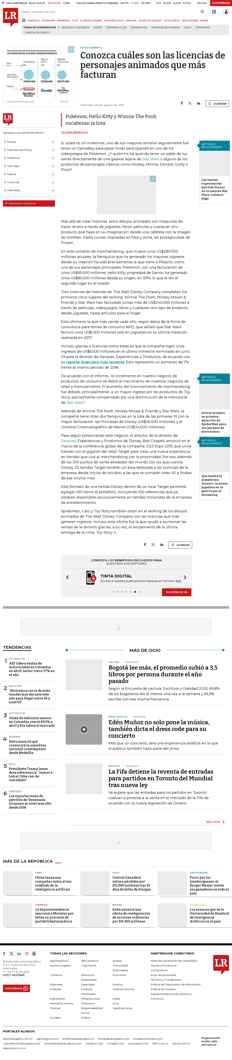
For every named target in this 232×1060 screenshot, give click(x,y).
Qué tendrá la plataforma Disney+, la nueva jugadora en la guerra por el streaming (214, 485)
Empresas (56, 984)
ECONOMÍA (48, 20)
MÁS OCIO (213, 821)
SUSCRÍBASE (221, 3)
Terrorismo (202, 27)
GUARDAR (217, 103)
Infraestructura (90, 998)
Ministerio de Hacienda (165, 27)
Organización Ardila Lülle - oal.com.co (210, 1041)
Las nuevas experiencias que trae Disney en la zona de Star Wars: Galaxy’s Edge (214, 189)
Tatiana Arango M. (74, 132)
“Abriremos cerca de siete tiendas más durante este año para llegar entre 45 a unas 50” (29, 696)
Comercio (41, 904)
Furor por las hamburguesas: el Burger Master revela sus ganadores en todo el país (209, 885)
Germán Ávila (138, 27)
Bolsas (117, 904)
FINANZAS (33, 20)
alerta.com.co (181, 1043)
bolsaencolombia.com (147, 1038)
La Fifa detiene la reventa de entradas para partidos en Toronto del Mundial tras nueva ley (161, 778)
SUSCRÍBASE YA (176, 592)
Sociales (55, 1017)
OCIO (75, 20)
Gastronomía (199, 872)
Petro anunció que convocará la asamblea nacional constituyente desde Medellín (27, 747)
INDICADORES (190, 20)
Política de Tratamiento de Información (176, 984)
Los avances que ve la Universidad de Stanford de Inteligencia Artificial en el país (209, 915)
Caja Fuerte (88, 965)
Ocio (116, 1003)
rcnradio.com (115, 1043)
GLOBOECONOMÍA (91, 20)
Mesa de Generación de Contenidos (174, 960)
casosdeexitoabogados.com (21, 1043)
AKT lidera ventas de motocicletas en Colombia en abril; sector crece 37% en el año (32, 669)
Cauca (187, 27)
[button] (66, 578)
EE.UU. (12, 764)
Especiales (88, 984)
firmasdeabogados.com (113, 1038)
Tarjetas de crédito (37, 32)
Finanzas (55, 989)
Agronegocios (59, 960)
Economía (119, 975)
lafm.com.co (160, 1043)
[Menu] (24, 20)
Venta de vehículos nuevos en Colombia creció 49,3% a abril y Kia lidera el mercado (32, 721)
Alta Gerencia (90, 960)
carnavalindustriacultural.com (62, 1043)
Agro (115, 872)
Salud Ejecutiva (122, 1008)
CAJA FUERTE (172, 20)
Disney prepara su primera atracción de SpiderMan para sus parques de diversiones (213, 422)
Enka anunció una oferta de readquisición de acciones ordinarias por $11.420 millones (131, 915)
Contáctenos (159, 970)
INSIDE (204, 20)
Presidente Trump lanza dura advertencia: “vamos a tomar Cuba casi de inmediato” (30, 774)
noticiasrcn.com (138, 1043)
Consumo (56, 975)
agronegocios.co (47, 1038)
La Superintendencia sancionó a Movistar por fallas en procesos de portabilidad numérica (54, 915)
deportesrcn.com (14, 1048)
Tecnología (197, 904)
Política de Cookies (163, 989)
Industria (15, 686)
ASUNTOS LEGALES (150, 20)
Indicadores (57, 998)
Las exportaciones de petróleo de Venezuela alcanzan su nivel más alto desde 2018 (30, 801)
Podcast (55, 1008)
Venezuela (15, 791)
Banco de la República (76, 27)
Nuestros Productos (163, 965)
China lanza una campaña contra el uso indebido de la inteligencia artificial (53, 883)
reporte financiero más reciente (95, 362)
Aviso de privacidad (163, 975)
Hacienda (15, 736)
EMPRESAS (63, 20)
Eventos (118, 984)
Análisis (117, 960)
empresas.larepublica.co (78, 1038)
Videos (85, 1017)
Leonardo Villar (116, 27)
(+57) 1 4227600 (13, 975)
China (38, 872)
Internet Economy (61, 1003)
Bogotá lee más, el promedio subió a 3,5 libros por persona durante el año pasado (163, 674)
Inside (116, 998)
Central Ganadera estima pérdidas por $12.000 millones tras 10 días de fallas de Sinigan (131, 883)
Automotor (17, 658)
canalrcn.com (94, 1043)
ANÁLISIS (131, 20)
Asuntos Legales (60, 965)
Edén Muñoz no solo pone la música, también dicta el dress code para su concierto (159, 729)
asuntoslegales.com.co (18, 1038)
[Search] (202, 12)
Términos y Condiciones (166, 979)
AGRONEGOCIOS (114, 20)
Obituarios (88, 1003)
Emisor (98, 27)
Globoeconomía (123, 989)
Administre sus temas (20, 203)
